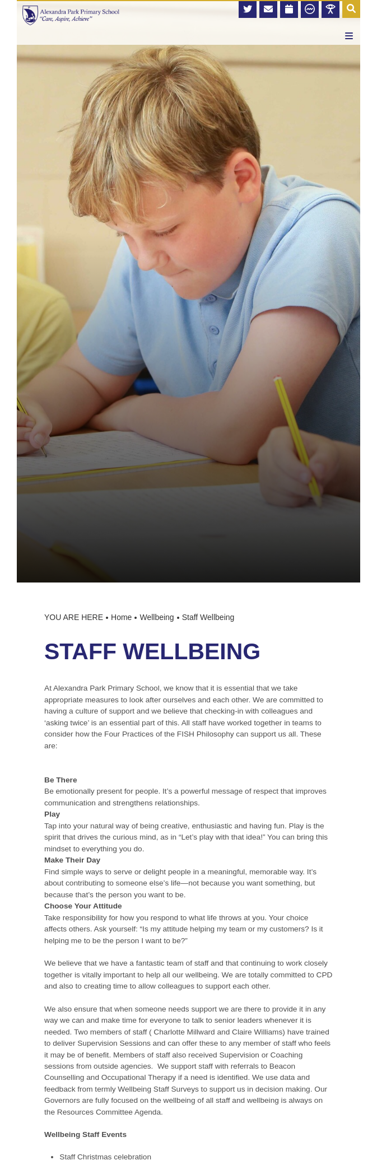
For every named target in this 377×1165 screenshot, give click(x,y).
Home (121, 617)
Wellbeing (156, 617)
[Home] (70, 15)
